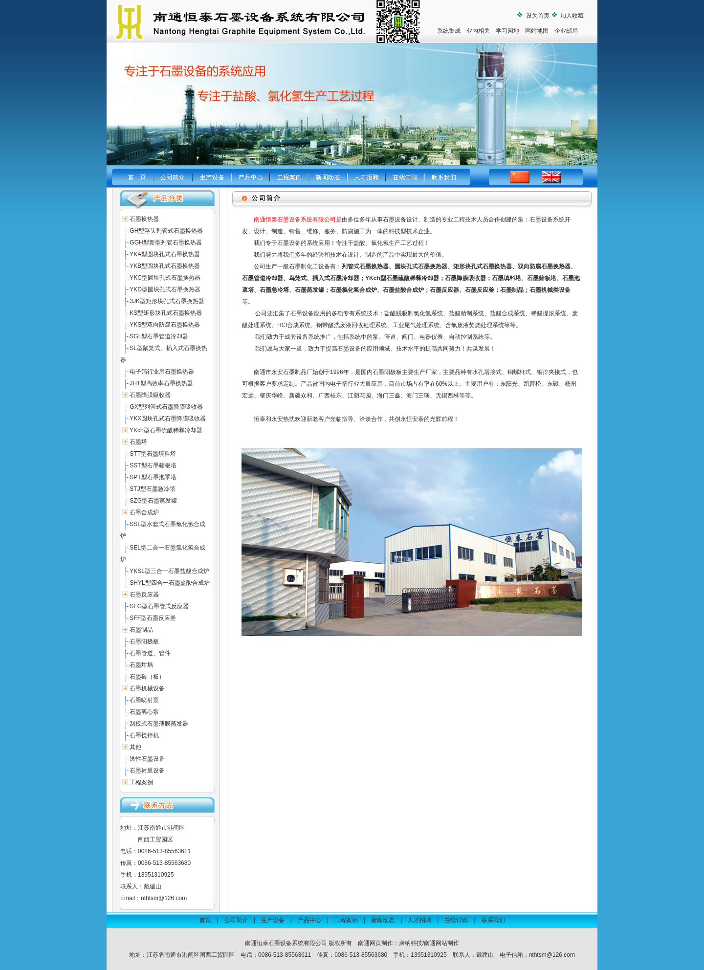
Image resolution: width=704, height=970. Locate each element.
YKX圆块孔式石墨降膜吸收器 (168, 418)
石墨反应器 (144, 594)
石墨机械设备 (147, 688)
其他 (135, 747)
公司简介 (236, 920)
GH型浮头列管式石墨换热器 (166, 230)
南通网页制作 (375, 943)
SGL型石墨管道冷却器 (159, 336)
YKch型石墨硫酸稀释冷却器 (166, 430)
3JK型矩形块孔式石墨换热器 (167, 301)
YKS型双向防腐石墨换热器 (165, 324)
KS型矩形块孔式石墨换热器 (166, 312)
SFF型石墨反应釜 (153, 618)
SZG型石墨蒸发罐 (153, 500)
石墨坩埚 (141, 664)
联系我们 (493, 920)
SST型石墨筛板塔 (153, 465)
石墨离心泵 (144, 711)
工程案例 (141, 782)
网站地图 (537, 30)
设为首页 (536, 15)
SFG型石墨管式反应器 (159, 606)
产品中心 (309, 920)
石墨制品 (141, 629)
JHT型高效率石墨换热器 (161, 383)
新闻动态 (383, 920)
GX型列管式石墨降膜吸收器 (166, 406)
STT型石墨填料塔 (153, 453)
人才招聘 (419, 920)
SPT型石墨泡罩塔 (153, 477)
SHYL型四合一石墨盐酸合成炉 (169, 582)
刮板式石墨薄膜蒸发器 (159, 723)
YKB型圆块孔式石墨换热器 (165, 266)
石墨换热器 (144, 219)
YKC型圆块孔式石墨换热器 (165, 277)
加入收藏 (571, 15)
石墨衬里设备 (147, 770)
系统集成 (449, 30)
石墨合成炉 (144, 512)
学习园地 (507, 30)
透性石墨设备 (147, 758)
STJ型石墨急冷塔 (152, 488)
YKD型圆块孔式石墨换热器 (165, 289)
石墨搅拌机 (144, 735)
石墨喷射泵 (144, 700)
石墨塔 (138, 442)
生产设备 (273, 920)
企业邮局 (566, 30)
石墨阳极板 (144, 641)
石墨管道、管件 (150, 653)
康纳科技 (410, 943)
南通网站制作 (441, 943)
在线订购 (456, 920)
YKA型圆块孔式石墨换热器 (165, 254)
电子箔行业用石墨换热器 (162, 371)
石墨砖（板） (147, 676)
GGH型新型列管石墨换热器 (165, 242)
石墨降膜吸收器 (150, 395)
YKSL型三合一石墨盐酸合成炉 (169, 571)
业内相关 (478, 30)
